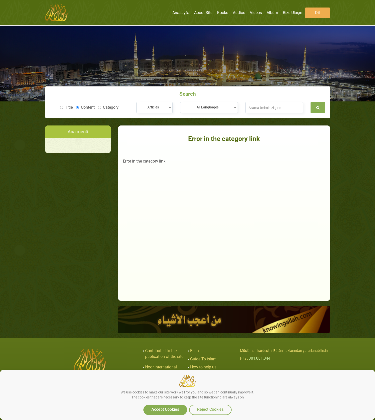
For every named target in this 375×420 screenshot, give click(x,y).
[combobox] (154, 107)
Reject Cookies (210, 409)
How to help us (203, 367)
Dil (317, 12)
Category (108, 107)
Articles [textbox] (153, 107)
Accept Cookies (165, 409)
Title (66, 107)
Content (85, 107)
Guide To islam (203, 359)
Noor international (161, 367)
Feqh (194, 350)
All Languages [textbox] (208, 107)
